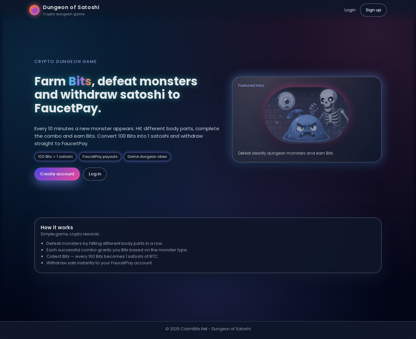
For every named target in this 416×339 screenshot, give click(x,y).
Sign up (373, 10)
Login (350, 10)
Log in (95, 174)
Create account (57, 174)
